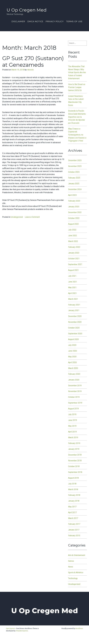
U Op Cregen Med (26, 10)
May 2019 (72, 426)
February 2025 (74, 178)
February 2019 (74, 443)
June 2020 (72, 351)
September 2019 (75, 403)
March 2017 (73, 518)
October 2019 (74, 397)
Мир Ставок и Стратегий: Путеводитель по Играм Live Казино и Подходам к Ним (77, 135)
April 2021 (72, 293)
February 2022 (74, 247)
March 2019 (73, 437)
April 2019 (72, 432)
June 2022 (72, 235)
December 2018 (75, 455)
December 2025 (75, 160)
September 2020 (75, 333)
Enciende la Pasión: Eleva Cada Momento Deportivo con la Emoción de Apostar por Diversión (77, 117)
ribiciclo (30, 70)
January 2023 (73, 207)
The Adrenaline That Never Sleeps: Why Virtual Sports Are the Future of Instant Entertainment (77, 72)
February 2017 (74, 524)
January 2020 (73, 380)
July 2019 (72, 414)
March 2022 (73, 241)
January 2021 (73, 310)
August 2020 (73, 339)
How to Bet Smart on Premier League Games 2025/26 (76, 87)
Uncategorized (17, 217)
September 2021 (75, 264)
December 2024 (75, 189)
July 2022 (72, 230)
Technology (73, 578)
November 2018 (75, 460)
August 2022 (73, 224)
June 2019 (72, 420)
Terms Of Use (74, 21)
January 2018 (73, 501)
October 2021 (74, 258)
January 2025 (73, 183)
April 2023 (72, 195)
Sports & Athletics (75, 572)
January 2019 (73, 449)
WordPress (79, 628)
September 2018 (75, 472)
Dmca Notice (35, 21)
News (70, 567)
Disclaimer (18, 21)
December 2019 (75, 385)
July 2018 (72, 484)
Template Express (22, 631)
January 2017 (73, 530)
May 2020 (72, 357)
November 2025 (75, 166)
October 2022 (74, 218)
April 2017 (72, 512)
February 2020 (74, 374)
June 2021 (72, 282)
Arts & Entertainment (76, 555)
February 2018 (74, 495)
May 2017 (72, 507)
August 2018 (73, 478)
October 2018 (74, 466)
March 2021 (73, 299)
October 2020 (74, 328)
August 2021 (73, 270)
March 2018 (73, 489)
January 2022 (73, 253)
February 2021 (74, 305)
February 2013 (74, 535)
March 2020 (73, 368)
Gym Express (10, 628)
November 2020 (75, 322)
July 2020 (72, 345)
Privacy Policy (54, 21)
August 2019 (73, 409)
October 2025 (74, 172)
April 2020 (72, 362)
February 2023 (74, 201)
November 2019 (75, 391)
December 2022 (75, 212)
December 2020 (75, 316)
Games (71, 561)
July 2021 (72, 276)
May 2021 (72, 287)
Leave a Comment (32, 217)
